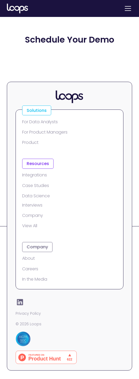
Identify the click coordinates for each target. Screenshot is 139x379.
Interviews (32, 205)
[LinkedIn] (20, 302)
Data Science (36, 196)
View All (29, 226)
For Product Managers (45, 132)
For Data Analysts (40, 122)
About (28, 258)
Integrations (34, 175)
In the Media (34, 279)
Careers (30, 269)
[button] (127, 8)
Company (32, 215)
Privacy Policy (28, 313)
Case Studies (35, 185)
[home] (17, 8)
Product (30, 142)
